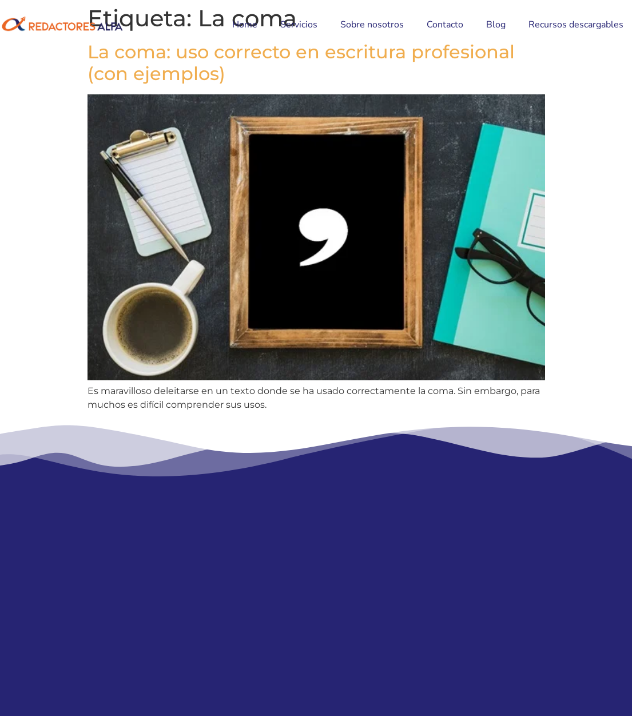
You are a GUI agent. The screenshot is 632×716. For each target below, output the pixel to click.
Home (244, 24)
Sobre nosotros (372, 24)
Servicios (298, 24)
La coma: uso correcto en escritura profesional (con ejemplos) (301, 63)
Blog (496, 24)
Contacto (445, 24)
